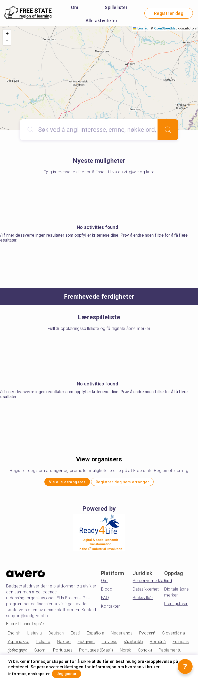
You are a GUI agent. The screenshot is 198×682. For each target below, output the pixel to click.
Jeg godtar (72, 672)
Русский (147, 635)
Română (158, 643)
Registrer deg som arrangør (129, 483)
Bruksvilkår (143, 600)
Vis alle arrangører (58, 483)
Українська (18, 643)
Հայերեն (133, 643)
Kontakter (110, 608)
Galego (64, 643)
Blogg (106, 591)
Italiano (43, 643)
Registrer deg (168, 13)
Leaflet (140, 28)
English (14, 635)
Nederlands (122, 635)
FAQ (105, 600)
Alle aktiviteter (102, 20)
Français (180, 643)
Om (74, 7)
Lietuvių (34, 635)
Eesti (75, 635)
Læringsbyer (175, 606)
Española (95, 635)
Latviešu (109, 643)
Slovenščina (173, 635)
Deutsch (56, 635)
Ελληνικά (86, 643)
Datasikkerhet (146, 591)
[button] (7, 33)
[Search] (168, 129)
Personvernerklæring (152, 583)
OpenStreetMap (165, 28)
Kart (168, 583)
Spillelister (116, 7)
